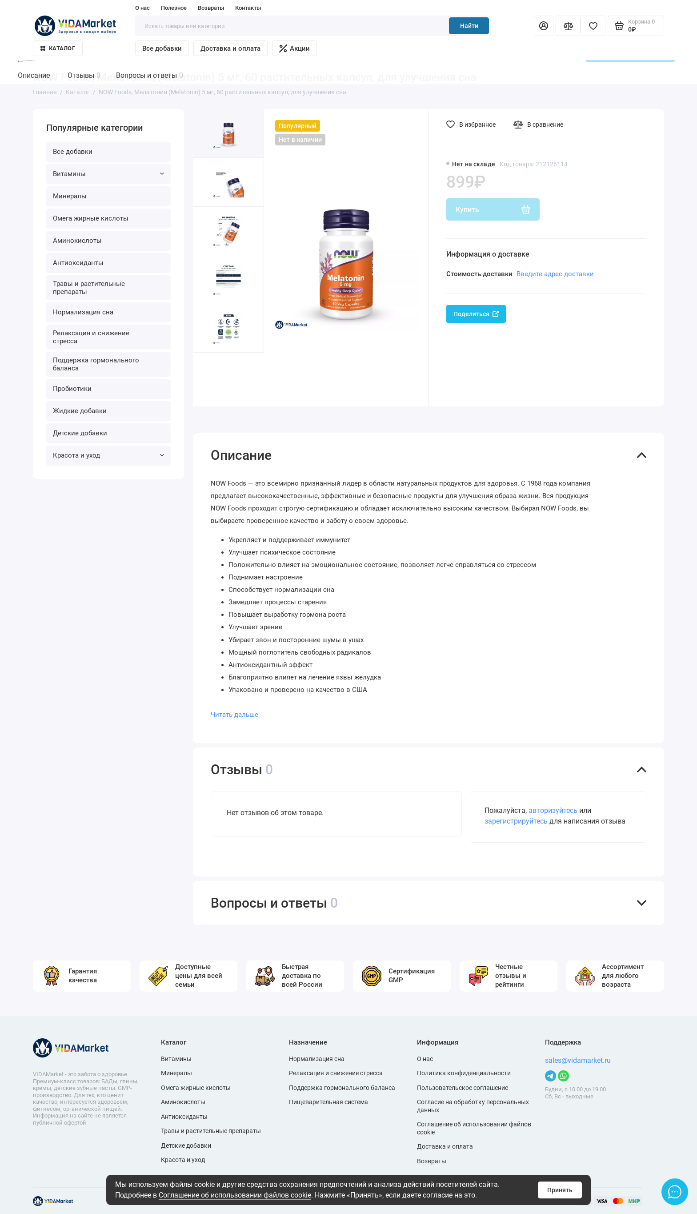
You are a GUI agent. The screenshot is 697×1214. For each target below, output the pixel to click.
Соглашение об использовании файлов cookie (235, 1195)
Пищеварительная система (328, 1101)
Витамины (108, 174)
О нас (142, 7)
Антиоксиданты (78, 263)
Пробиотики (72, 389)
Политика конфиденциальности (464, 1073)
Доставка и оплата (230, 48)
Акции (294, 48)
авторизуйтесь (553, 810)
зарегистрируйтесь (516, 821)
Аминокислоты (77, 241)
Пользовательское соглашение (462, 1087)
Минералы (70, 196)
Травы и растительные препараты (89, 288)
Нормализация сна (83, 312)
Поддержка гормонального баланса (96, 364)
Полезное (174, 7)
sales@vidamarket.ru (578, 1060)
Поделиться (476, 314)
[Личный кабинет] (543, 26)
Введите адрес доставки (555, 274)
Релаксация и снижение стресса (91, 337)
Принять (560, 1190)
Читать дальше (234, 715)
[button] (210, 379)
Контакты (248, 7)
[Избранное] (593, 26)
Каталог (57, 48)
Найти (469, 25)
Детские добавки (80, 433)
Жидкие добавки (80, 411)
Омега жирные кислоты (90, 218)
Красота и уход (108, 455)
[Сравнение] (568, 26)
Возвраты (211, 7)
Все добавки (162, 48)
